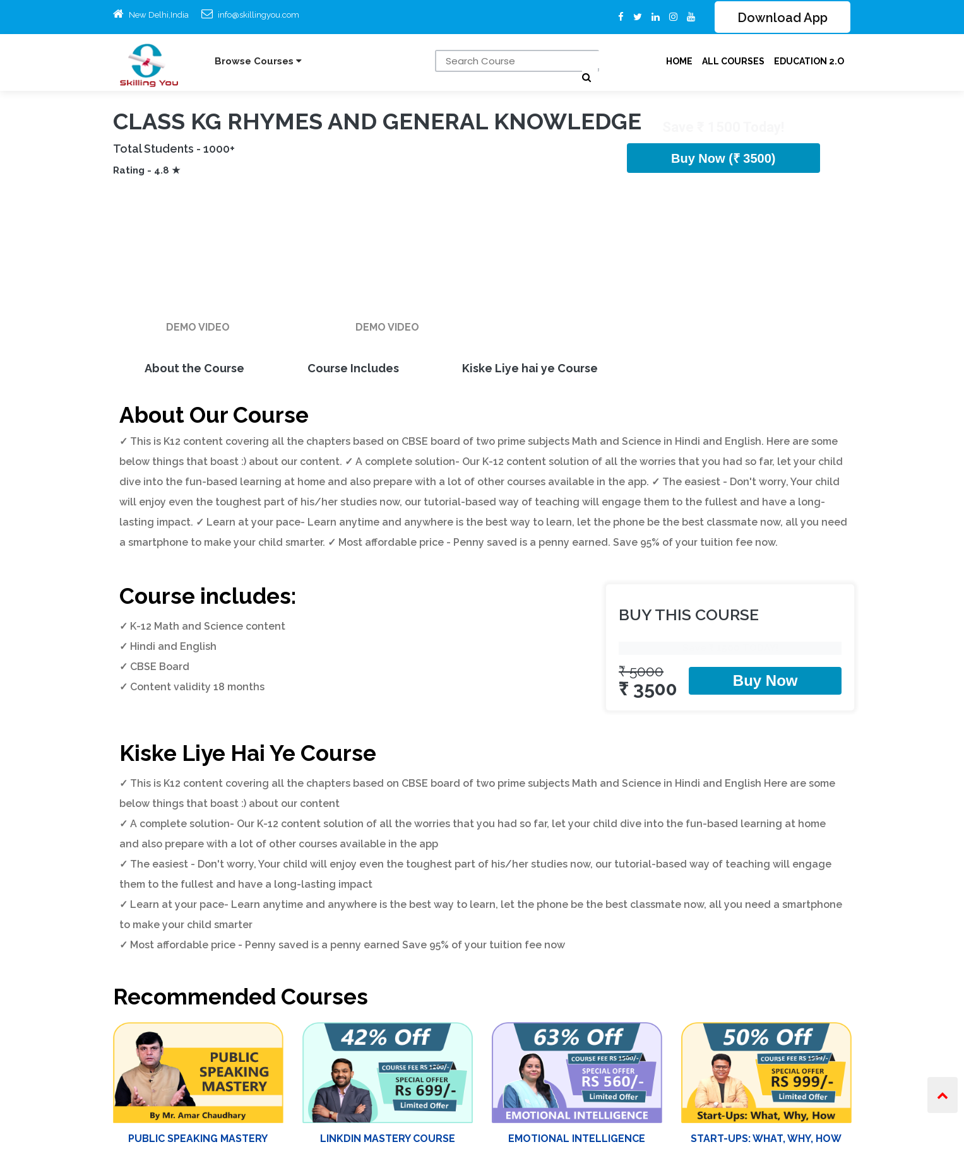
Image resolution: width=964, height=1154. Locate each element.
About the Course (194, 368)
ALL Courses (733, 61)
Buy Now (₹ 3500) (723, 158)
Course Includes (353, 368)
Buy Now (765, 680)
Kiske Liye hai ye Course (530, 368)
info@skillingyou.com (258, 15)
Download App (782, 18)
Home (679, 61)
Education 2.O (809, 61)
